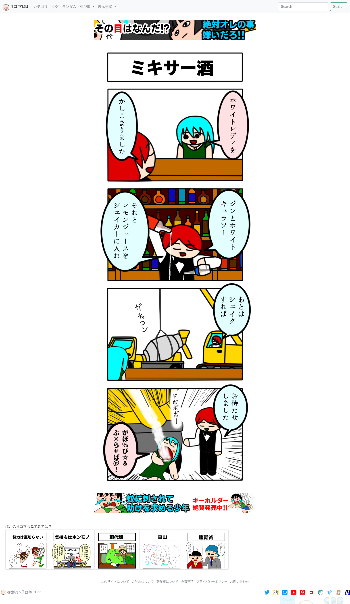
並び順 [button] (86, 6)
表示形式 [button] (105, 6)
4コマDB (15, 7)
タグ (54, 6)
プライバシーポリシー (212, 581)
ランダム (69, 6)
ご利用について (143, 581)
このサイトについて (115, 581)
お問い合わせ (239, 581)
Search (338, 6)
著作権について (167, 581)
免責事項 (187, 581)
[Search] (303, 6)
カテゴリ (40, 6)
